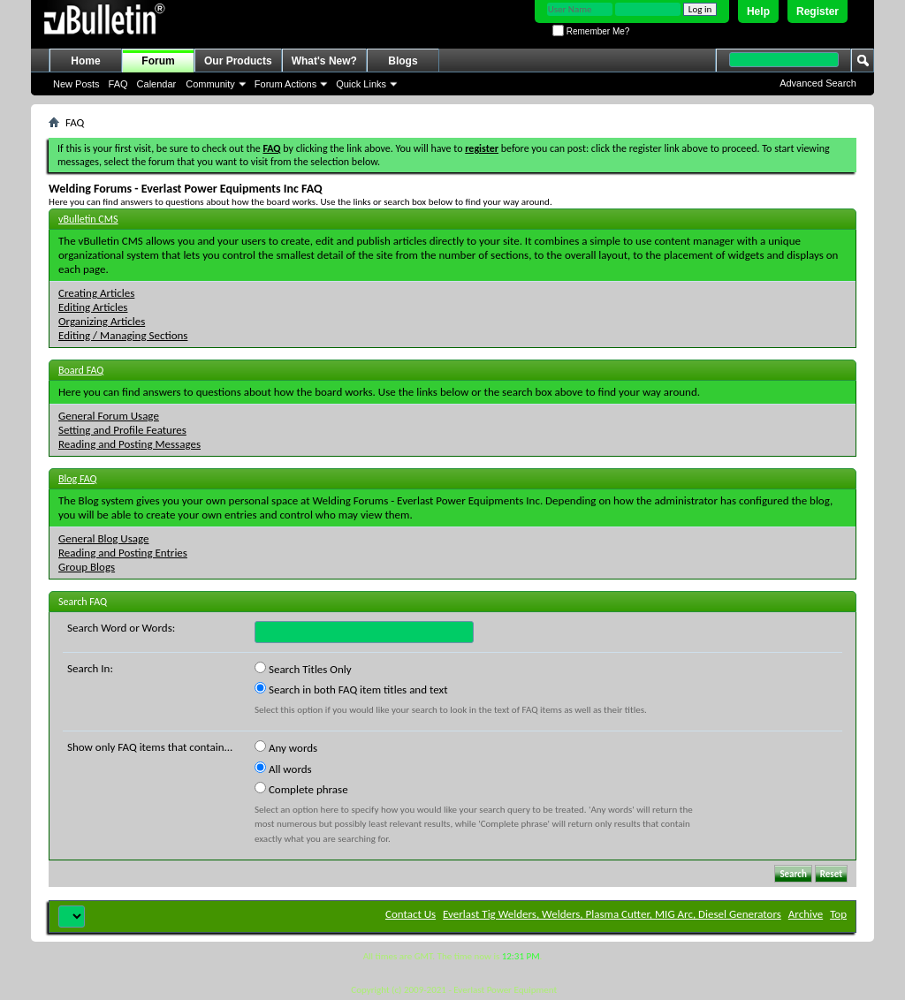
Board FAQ (80, 370)
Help (758, 11)
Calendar (157, 84)
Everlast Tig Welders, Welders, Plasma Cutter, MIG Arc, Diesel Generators (612, 913)
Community (210, 84)
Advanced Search (818, 83)
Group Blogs (86, 566)
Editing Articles (92, 307)
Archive (805, 913)
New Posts (76, 84)
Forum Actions (285, 84)
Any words (286, 747)
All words (283, 768)
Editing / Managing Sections (122, 335)
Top (838, 913)
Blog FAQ (77, 479)
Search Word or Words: (121, 627)
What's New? (324, 61)
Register (817, 11)
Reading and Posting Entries (122, 552)
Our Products (238, 61)
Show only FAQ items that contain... (149, 747)
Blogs (402, 61)
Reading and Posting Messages (129, 444)
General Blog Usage (103, 538)
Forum (157, 61)
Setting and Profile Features (122, 429)
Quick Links (361, 84)
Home (85, 61)
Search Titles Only (303, 669)
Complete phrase (301, 789)
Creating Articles (96, 292)
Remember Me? (590, 31)
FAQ (118, 84)
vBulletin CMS (88, 219)
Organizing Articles (101, 321)
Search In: (90, 668)
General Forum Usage (108, 415)
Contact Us (410, 913)
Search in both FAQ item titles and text (351, 689)
